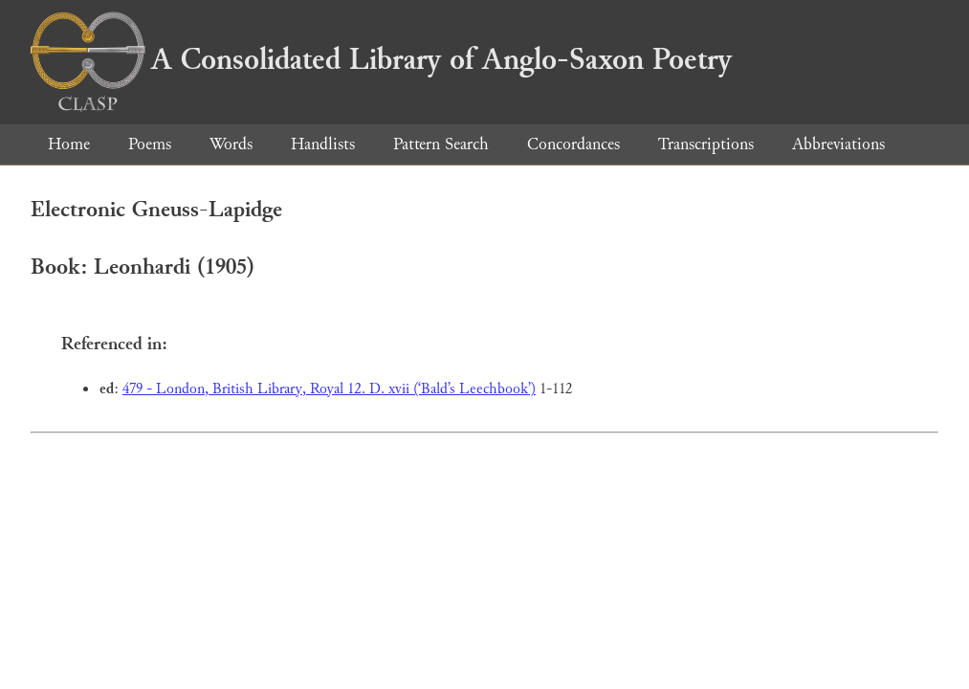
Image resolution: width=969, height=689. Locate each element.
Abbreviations (838, 144)
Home (69, 144)
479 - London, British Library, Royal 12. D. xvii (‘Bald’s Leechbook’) (329, 389)
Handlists (323, 144)
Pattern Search (441, 144)
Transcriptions (706, 144)
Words (231, 144)
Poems (149, 144)
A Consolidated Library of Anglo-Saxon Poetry (381, 59)
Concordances (573, 144)
